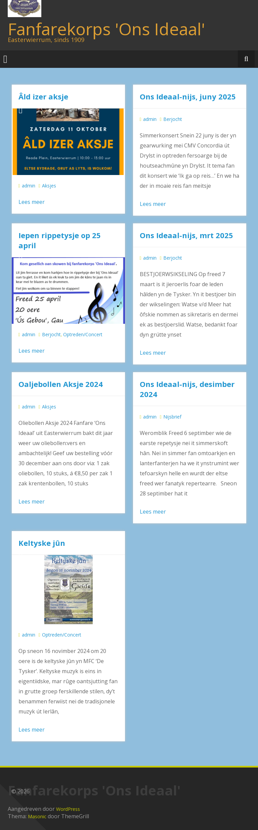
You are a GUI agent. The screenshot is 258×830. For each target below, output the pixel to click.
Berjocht (172, 119)
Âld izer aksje (43, 96)
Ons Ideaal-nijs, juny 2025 (188, 96)
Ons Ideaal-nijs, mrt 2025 (186, 235)
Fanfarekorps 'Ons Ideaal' (106, 28)
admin (28, 185)
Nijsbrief (172, 416)
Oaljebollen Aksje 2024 (60, 384)
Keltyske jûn (41, 543)
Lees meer (31, 202)
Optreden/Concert (82, 334)
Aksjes (49, 185)
